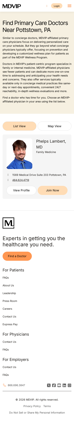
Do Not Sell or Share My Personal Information (37, 412)
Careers (7, 308)
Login (57, 6)
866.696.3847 (16, 385)
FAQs (6, 277)
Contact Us (9, 316)
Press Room (10, 301)
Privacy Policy (32, 406)
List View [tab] (19, 126)
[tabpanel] (37, 166)
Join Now (52, 190)
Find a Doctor (17, 256)
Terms (47, 406)
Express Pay (10, 324)
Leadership (9, 293)
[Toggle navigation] (69, 6)
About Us (8, 285)
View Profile (21, 190)
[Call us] (46, 6)
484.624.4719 (20, 180)
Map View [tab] (54, 126)
